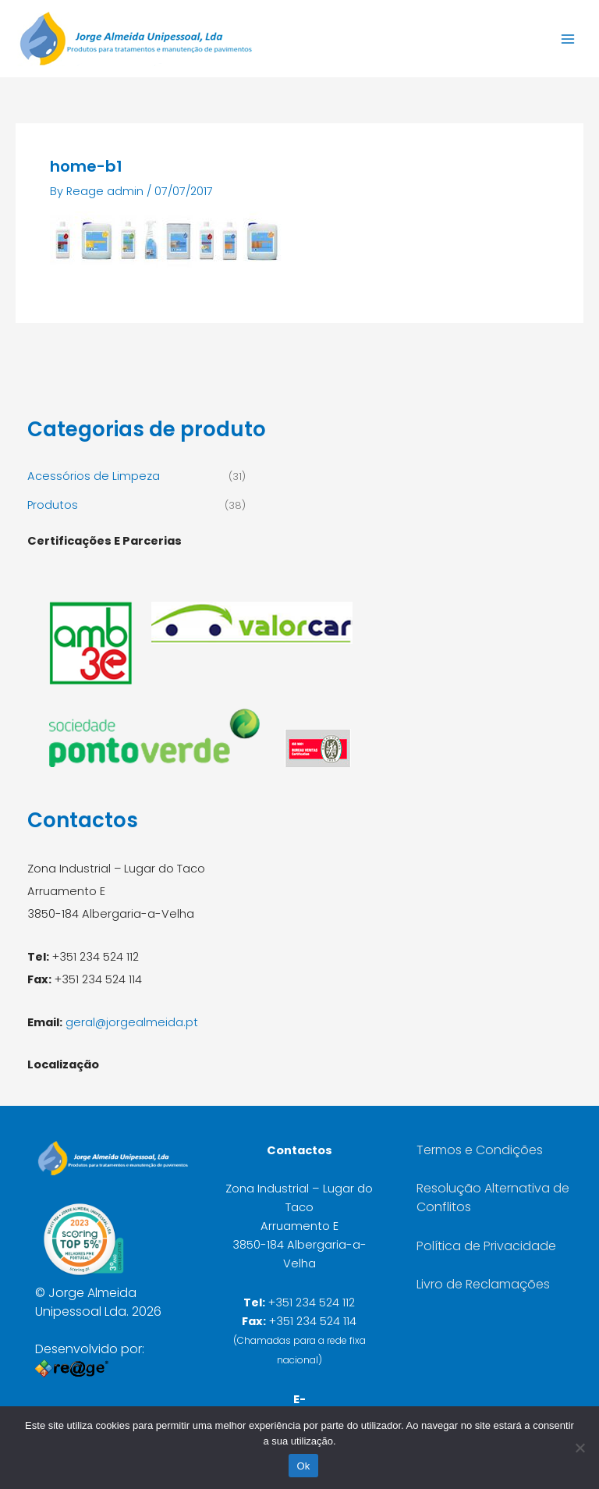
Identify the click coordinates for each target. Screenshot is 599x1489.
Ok (303, 1466)
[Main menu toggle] (567, 38)
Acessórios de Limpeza (93, 476)
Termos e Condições (479, 1150)
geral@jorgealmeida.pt (132, 1022)
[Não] (579, 1447)
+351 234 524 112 (311, 1302)
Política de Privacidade (486, 1246)
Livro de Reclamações (483, 1284)
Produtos (52, 505)
